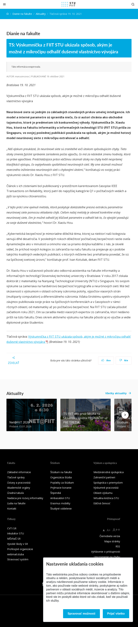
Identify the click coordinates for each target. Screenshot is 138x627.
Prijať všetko (116, 613)
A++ (116, 530)
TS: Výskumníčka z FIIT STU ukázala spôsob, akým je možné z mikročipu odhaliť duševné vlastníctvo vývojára (63, 48)
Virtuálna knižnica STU (106, 498)
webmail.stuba (15, 554)
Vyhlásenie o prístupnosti (105, 551)
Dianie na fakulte (22, 13)
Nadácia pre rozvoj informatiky (25, 498)
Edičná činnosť (101, 503)
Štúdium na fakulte (61, 472)
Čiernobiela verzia (110, 536)
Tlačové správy (16, 477)
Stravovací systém (17, 559)
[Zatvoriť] (4, 4)
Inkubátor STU (15, 533)
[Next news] (125, 415)
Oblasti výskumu (102, 493)
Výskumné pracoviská (105, 487)
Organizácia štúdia (61, 477)
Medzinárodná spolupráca (108, 472)
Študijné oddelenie (61, 508)
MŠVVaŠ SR (13, 538)
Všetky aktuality (116, 393)
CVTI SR (11, 528)
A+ (109, 530)
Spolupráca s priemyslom (108, 482)
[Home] (7, 13)
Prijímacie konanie (61, 487)
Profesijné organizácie (20, 549)
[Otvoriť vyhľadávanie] (133, 4)
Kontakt (11, 508)
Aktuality (41, 13)
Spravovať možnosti (81, 613)
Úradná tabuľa (15, 493)
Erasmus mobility (60, 503)
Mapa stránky (112, 541)
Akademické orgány (18, 487)
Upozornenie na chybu (107, 557)
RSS (118, 546)
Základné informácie (19, 472)
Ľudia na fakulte (16, 503)
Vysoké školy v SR (17, 544)
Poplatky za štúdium (62, 482)
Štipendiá (55, 493)
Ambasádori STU (60, 498)
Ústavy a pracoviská (18, 482)
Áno (106, 360)
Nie (123, 360)
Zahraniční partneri (104, 477)
